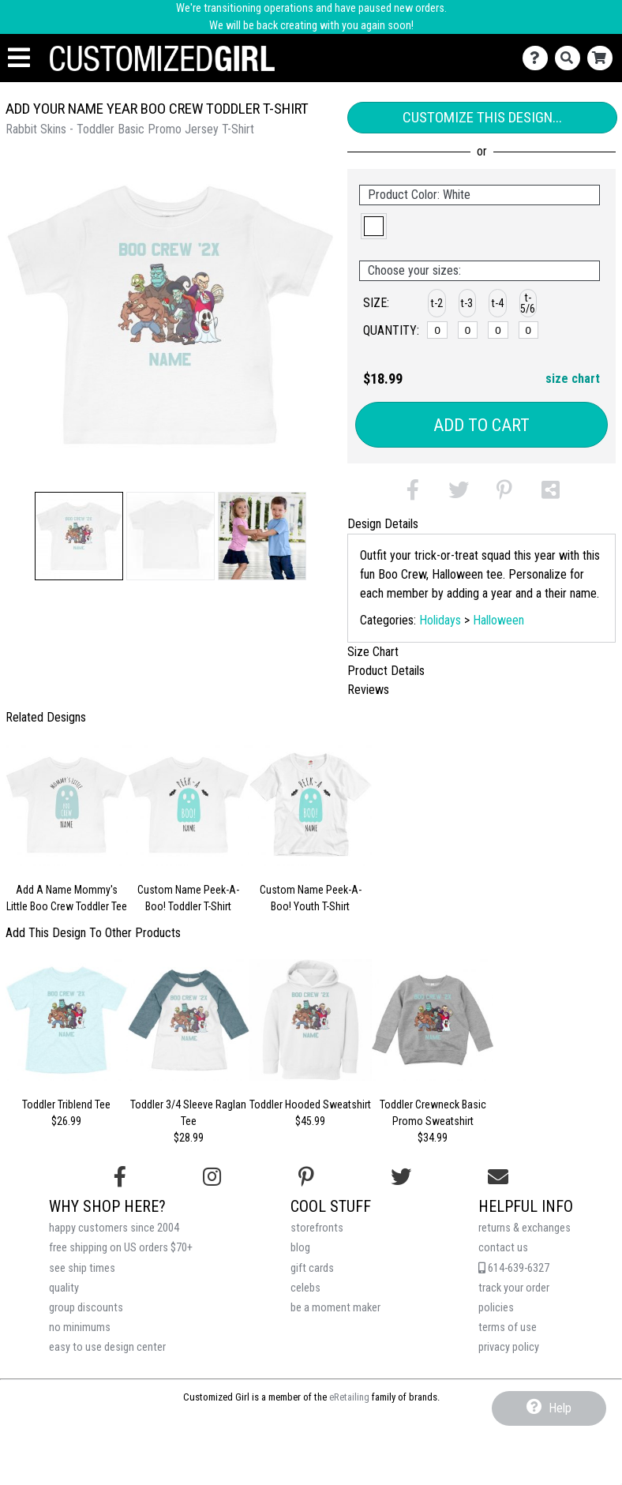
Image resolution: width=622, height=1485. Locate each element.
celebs (305, 1288)
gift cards (312, 1268)
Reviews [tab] (368, 689)
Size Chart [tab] (373, 651)
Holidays (440, 620)
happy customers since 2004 (114, 1228)
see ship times (82, 1268)
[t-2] (437, 330)
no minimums (80, 1327)
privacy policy (508, 1347)
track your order (513, 1288)
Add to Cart (481, 425)
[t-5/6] (529, 330)
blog (300, 1247)
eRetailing (349, 1397)
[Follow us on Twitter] (401, 1177)
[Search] (571, 58)
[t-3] (468, 330)
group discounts (86, 1307)
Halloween (498, 620)
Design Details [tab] (382, 523)
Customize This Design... (482, 117)
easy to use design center (107, 1347)
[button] (79, 536)
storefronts (316, 1228)
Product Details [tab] (386, 670)
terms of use (507, 1327)
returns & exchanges (524, 1228)
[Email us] (498, 1177)
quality (64, 1288)
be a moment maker (335, 1307)
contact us (503, 1247)
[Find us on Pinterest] (306, 1177)
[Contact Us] (539, 58)
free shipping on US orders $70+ (121, 1247)
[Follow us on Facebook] (120, 1177)
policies (496, 1307)
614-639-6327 (513, 1268)
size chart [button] (572, 378)
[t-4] (498, 330)
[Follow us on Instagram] (212, 1177)
